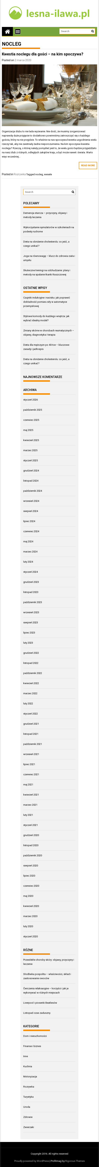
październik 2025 (32, 409)
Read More (88, 165)
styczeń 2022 (30, 713)
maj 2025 (28, 430)
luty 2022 (28, 703)
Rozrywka (20, 174)
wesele (48, 174)
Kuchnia (27, 1066)
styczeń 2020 (30, 936)
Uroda (26, 1106)
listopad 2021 (30, 733)
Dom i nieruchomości (35, 1036)
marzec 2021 (30, 804)
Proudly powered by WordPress (31, 1161)
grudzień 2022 (31, 652)
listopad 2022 (30, 663)
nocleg (39, 174)
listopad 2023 (30, 592)
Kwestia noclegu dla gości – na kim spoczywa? (42, 54)
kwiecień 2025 (31, 440)
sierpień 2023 (30, 622)
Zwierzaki (28, 1127)
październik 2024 (32, 490)
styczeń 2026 (30, 399)
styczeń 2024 (30, 571)
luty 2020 (28, 926)
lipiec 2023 (29, 632)
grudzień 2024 (31, 470)
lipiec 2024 (29, 521)
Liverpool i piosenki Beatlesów (40, 1002)
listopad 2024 (30, 480)
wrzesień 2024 (31, 501)
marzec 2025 (30, 450)
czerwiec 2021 (31, 774)
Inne (25, 1056)
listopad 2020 (30, 845)
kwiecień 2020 (31, 906)
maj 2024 (28, 541)
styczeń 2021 (30, 825)
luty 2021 (28, 814)
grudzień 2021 (31, 723)
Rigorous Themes (75, 1161)
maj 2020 (28, 896)
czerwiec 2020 (31, 885)
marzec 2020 (30, 916)
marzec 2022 (30, 693)
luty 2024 (28, 561)
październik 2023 (32, 602)
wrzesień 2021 (31, 754)
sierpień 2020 (30, 865)
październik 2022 (32, 673)
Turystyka (28, 1096)
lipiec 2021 (29, 764)
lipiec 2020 (29, 875)
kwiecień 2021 (31, 794)
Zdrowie (27, 1117)
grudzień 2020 (31, 835)
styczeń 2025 (30, 460)
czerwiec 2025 (31, 419)
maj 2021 (28, 784)
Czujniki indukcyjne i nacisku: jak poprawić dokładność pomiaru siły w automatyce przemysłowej (46, 301)
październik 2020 (32, 855)
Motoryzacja (30, 1076)
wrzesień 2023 (31, 612)
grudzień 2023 (31, 582)
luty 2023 (28, 642)
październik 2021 (32, 744)
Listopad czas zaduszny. (37, 1012)
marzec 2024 (30, 551)
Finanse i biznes (32, 1046)
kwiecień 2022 (31, 683)
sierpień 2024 (30, 511)
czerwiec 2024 (31, 531)
